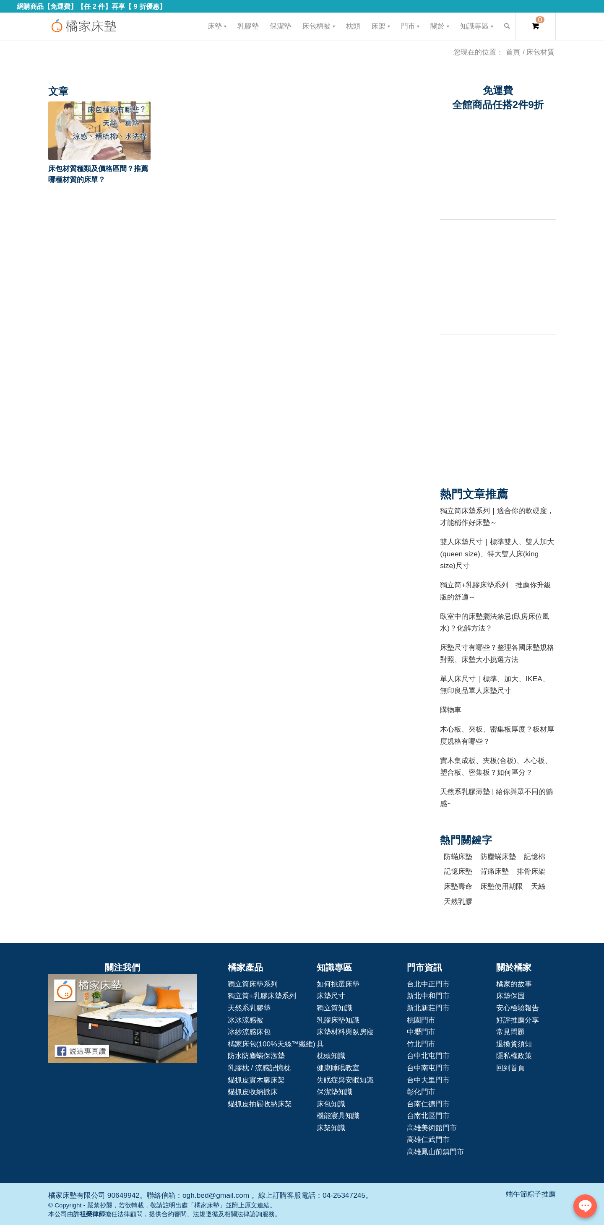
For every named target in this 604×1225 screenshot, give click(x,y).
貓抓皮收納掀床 (253, 1091)
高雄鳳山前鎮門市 (435, 1151)
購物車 (450, 710)
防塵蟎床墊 (498, 856)
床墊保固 (510, 995)
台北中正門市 (428, 984)
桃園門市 (421, 1020)
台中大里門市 (428, 1080)
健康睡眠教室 (338, 1068)
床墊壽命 (458, 886)
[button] (99, 130)
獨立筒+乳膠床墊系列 (262, 995)
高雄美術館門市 (432, 1128)
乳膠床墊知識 (338, 1020)
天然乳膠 (458, 901)
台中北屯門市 (428, 1055)
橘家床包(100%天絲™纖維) (271, 1044)
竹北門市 (421, 1044)
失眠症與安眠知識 (345, 1080)
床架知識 (331, 1128)
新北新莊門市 (428, 1008)
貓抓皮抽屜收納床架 (260, 1104)
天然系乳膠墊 (249, 1008)
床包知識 (331, 1104)
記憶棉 (534, 856)
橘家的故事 (514, 984)
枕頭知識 (331, 1055)
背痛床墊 (494, 871)
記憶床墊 (458, 871)
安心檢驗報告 (517, 1008)
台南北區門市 (428, 1115)
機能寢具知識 (338, 1115)
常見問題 (510, 1032)
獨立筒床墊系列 (253, 984)
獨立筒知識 (334, 1008)
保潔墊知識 (334, 1091)
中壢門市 (421, 1032)
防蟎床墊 (458, 856)
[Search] (507, 26)
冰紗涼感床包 (249, 1032)
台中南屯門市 (428, 1068)
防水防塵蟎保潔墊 (256, 1055)
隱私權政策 (514, 1055)
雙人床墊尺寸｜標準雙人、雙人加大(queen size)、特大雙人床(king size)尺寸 (497, 553)
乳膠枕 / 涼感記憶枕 (259, 1068)
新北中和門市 (428, 995)
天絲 (538, 886)
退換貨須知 (514, 1044)
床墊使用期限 (501, 886)
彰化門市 (421, 1091)
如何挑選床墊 (338, 984)
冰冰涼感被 (245, 1020)
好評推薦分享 (517, 1020)
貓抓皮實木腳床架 (256, 1080)
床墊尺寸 (331, 995)
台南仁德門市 (428, 1104)
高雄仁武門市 (428, 1139)
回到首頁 (510, 1068)
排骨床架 (531, 871)
